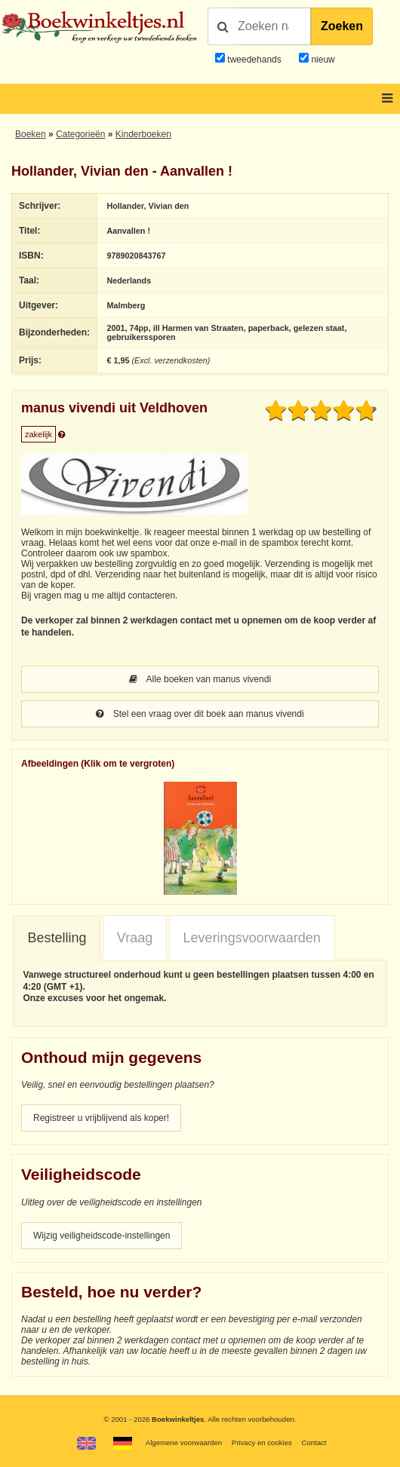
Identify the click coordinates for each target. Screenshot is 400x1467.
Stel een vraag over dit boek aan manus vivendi (199, 714)
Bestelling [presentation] (56, 937)
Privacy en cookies (262, 1442)
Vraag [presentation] (134, 937)
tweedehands (254, 59)
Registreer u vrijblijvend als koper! (101, 1118)
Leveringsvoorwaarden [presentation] (252, 937)
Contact (313, 1442)
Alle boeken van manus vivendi (200, 679)
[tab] (56, 938)
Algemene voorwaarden (184, 1442)
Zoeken (342, 26)
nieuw (322, 59)
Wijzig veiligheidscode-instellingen (101, 1235)
